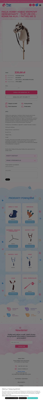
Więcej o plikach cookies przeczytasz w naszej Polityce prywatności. (15, 395)
